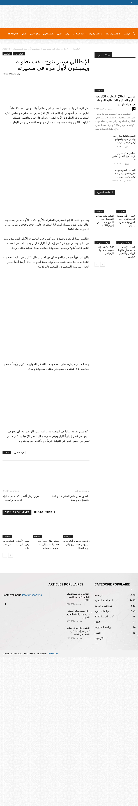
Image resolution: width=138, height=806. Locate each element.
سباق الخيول (35, 33)
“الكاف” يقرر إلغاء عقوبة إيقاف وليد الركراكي (105, 250)
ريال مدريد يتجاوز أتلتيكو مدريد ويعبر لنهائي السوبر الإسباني (78, 763)
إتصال (24, 33)
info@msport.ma (32, 744)
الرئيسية (126, 33)
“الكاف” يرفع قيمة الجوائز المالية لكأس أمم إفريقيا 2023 (77, 746)
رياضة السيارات (79, 33)
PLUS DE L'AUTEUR (44, 661)
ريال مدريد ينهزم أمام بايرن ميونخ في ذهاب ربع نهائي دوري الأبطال (76, 694)
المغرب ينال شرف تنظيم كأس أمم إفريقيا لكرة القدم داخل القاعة (78, 780)
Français (13, 33)
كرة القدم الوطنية (113, 33)
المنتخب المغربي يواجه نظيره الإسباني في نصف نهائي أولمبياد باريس (124, 173)
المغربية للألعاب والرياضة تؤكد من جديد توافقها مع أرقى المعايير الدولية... (124, 139)
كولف (67, 33)
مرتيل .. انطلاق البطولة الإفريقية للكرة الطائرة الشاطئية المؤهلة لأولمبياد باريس (115, 100)
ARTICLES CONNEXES (17, 661)
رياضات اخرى (48, 33)
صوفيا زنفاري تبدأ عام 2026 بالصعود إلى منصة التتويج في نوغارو (47, 694)
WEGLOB (53, 802)
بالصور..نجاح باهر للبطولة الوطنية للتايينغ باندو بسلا (70, 647)
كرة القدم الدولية (95, 33)
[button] (133, 34)
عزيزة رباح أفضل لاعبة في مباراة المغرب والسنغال (21, 647)
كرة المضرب (18, 601)
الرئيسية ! (76, 48)
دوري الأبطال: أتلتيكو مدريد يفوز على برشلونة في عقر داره (16, 694)
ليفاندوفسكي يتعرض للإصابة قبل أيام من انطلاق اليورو (123, 156)
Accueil (6, 48)
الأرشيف (99, 787)
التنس (59, 33)
